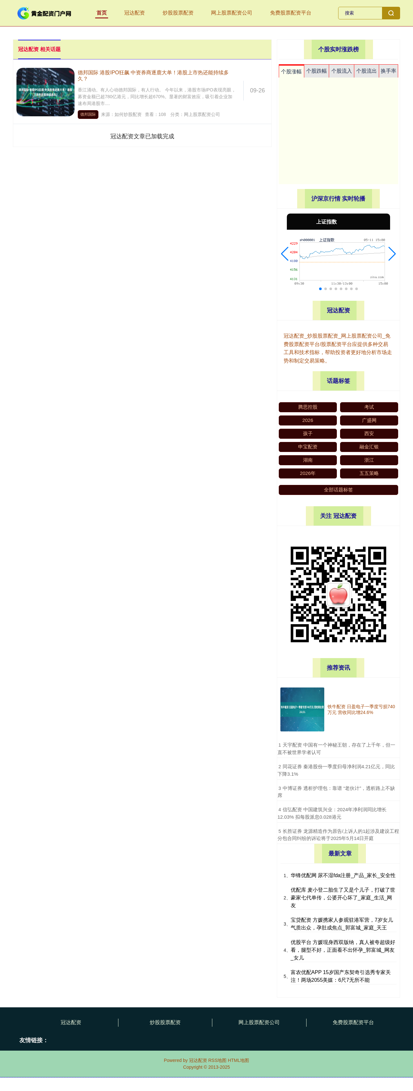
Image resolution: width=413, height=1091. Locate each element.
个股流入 (341, 71)
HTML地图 (238, 1060)
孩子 (308, 433)
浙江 (369, 460)
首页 (101, 13)
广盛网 (369, 420)
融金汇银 (369, 446)
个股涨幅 (291, 71)
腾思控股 (307, 407)
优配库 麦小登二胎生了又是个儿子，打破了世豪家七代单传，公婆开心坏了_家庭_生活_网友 (343, 897)
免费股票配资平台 (290, 13)
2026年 (308, 473)
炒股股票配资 (178, 13)
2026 (307, 420)
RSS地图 (217, 1060)
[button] (284, 254)
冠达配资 (134, 13)
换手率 (388, 71)
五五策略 (369, 473)
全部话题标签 (338, 489)
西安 (369, 433)
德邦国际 (88, 114)
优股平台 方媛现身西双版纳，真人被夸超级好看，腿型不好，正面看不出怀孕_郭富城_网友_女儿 (343, 949)
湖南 (308, 460)
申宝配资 (307, 446)
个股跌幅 (316, 71)
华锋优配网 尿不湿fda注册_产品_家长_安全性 (343, 875)
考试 (369, 407)
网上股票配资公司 (231, 13)
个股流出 (366, 71)
